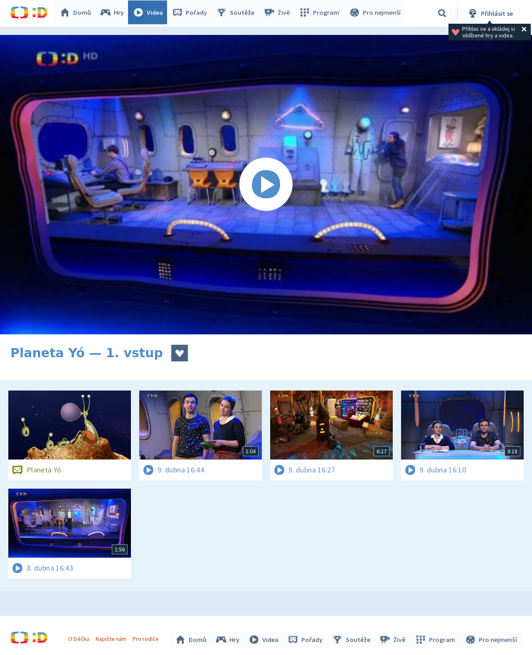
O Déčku (79, 637)
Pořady (191, 13)
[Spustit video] (266, 184)
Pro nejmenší (375, 13)
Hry (114, 13)
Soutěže (237, 13)
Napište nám (111, 637)
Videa (150, 13)
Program (320, 13)
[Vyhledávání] (442, 13)
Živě (278, 13)
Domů (77, 13)
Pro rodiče (147, 637)
